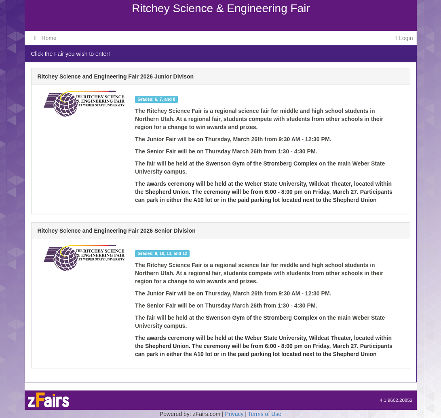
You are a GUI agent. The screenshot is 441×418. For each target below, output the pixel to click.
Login (404, 38)
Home (45, 38)
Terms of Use (264, 414)
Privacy (234, 414)
